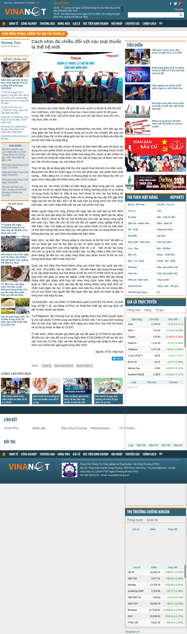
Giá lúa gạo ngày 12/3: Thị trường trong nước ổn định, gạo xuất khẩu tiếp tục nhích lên (15, 320)
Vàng (147, 310)
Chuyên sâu (132, 24)
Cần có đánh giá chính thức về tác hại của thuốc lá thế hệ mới (76, 399)
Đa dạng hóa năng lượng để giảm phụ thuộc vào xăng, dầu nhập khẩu (13, 129)
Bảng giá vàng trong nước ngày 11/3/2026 (15, 166)
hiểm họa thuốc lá (64, 365)
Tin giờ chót (61, 3)
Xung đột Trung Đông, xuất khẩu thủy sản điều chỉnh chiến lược (14, 120)
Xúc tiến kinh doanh (95, 24)
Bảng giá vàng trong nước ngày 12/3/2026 (15, 173)
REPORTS (177, 197)
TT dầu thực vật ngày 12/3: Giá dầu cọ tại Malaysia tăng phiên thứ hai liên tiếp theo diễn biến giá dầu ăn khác (14, 290)
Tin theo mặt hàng (142, 197)
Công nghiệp (29, 24)
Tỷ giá (159, 310)
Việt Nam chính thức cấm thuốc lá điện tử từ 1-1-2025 (14, 399)
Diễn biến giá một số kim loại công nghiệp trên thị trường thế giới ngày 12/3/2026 (14, 84)
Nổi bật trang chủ (15, 59)
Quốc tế (152, 520)
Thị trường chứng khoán (148, 512)
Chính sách (149, 24)
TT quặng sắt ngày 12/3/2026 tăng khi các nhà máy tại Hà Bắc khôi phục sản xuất (86, 9)
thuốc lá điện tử (85, 365)
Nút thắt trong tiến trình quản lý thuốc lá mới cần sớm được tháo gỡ (168, 106)
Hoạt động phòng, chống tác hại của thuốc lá (33, 34)
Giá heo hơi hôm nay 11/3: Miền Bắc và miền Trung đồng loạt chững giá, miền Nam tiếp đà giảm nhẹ (14, 155)
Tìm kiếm (178, 9)
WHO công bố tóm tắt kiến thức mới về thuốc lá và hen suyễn (167, 124)
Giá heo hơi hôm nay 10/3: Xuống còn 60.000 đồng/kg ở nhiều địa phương (14, 191)
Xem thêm (160, 23)
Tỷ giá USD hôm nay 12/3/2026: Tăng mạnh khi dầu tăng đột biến (14, 110)
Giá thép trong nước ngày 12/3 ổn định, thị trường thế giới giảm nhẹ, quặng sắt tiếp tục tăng (86, 15)
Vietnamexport (100, 428)
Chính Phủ (11, 428)
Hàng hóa (64, 24)
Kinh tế (13, 24)
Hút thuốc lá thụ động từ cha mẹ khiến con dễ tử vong (46, 399)
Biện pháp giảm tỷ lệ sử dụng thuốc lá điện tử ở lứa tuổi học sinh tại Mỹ (168, 71)
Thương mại (47, 24)
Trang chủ (4, 23)
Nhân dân (39, 428)
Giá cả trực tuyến (141, 302)
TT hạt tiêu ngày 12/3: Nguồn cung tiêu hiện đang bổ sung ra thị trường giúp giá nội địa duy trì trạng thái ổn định (15, 98)
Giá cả (76, 24)
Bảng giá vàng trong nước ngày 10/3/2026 (15, 181)
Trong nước (135, 520)
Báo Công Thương (74, 428)
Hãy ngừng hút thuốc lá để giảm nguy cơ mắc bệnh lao (167, 87)
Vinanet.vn (132, 631)
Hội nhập (117, 24)
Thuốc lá (46, 365)
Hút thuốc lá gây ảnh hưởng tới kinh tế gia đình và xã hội (106, 399)
